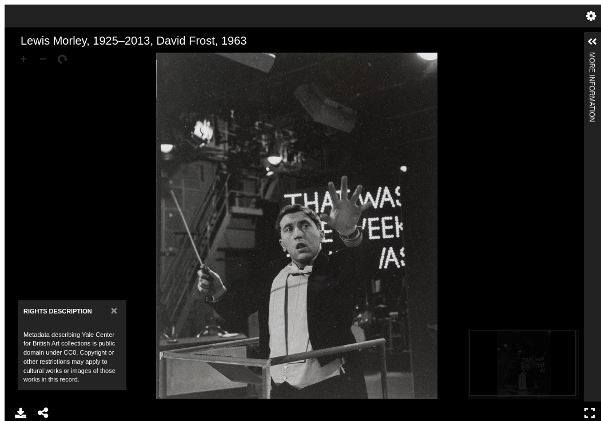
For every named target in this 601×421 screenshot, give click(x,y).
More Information (592, 57)
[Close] (114, 310)
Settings (591, 16)
